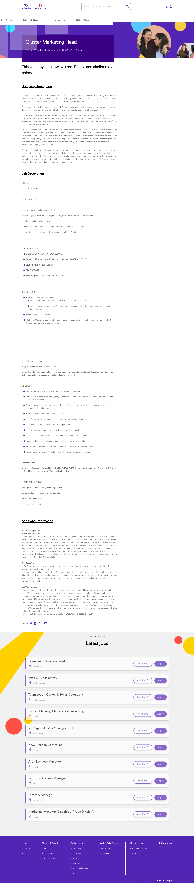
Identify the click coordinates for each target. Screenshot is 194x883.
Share (25, 624)
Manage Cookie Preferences (104, 870)
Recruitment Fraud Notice (155, 870)
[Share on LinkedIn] (36, 624)
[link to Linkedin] (55, 869)
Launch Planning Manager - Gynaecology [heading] (57, 704)
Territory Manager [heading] (40, 779)
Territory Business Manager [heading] (47, 764)
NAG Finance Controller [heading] (45, 734)
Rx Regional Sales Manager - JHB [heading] (51, 719)
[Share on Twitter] (41, 624)
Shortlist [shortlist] (141, 662)
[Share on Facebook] (32, 624)
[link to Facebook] (49, 869)
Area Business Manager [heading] (44, 749)
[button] (34, 17)
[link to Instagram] (68, 869)
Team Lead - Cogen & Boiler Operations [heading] (56, 689)
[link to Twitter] (62, 869)
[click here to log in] (171, 6)
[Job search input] (106, 6)
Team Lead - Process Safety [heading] (47, 660)
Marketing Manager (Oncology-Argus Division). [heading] (61, 793)
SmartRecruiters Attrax (62, 875)
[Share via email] (46, 624)
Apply (160, 662)
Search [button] (127, 6)
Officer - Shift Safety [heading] (42, 674)
